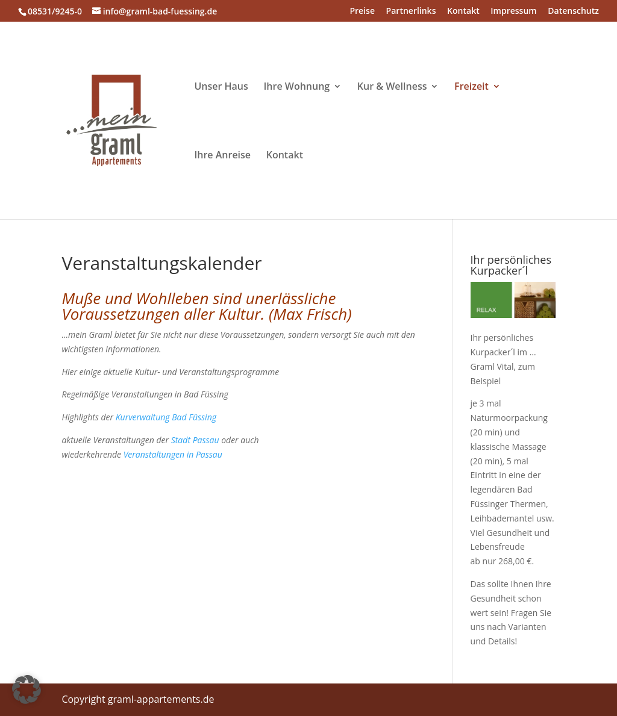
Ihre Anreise (222, 156)
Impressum (513, 11)
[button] (26, 689)
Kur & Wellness (392, 87)
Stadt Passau (195, 440)
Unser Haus (221, 87)
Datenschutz (573, 11)
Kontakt (463, 11)
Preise (362, 11)
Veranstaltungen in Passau (173, 454)
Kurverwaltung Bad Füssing (166, 417)
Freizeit (471, 87)
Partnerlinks (411, 11)
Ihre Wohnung (296, 87)
